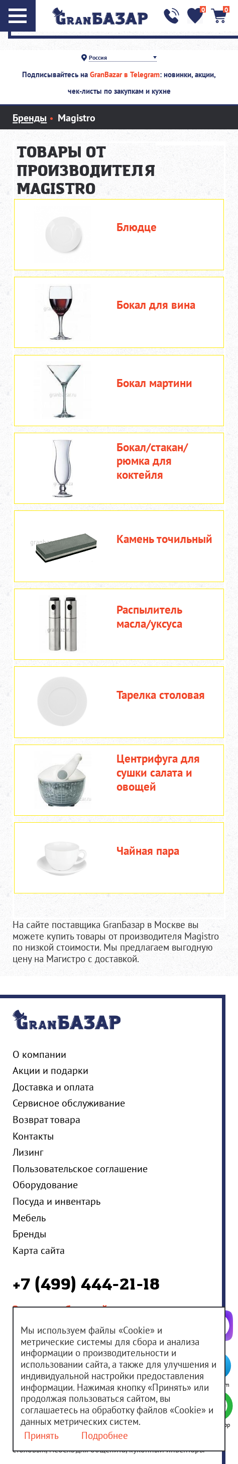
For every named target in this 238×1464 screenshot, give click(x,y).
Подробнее (104, 1435)
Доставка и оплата (53, 1086)
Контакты (33, 1136)
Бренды (29, 1233)
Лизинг (28, 1152)
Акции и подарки (50, 1070)
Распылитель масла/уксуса (149, 617)
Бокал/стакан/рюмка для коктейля (152, 461)
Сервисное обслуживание (69, 1103)
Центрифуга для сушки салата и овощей (158, 772)
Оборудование (45, 1184)
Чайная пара (147, 851)
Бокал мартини (154, 383)
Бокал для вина (155, 305)
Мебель (29, 1217)
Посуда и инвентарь (56, 1201)
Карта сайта (39, 1250)
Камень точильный (164, 539)
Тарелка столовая (160, 695)
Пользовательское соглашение (80, 1168)
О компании (39, 1054)
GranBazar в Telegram (125, 74)
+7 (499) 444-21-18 (86, 1285)
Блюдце (136, 227)
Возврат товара (46, 1119)
